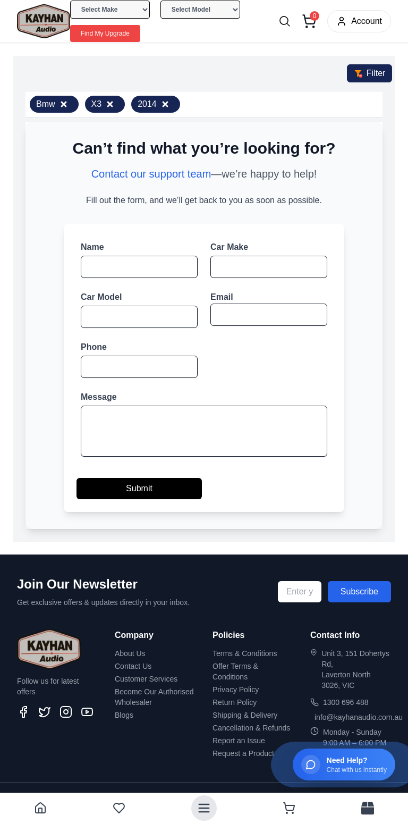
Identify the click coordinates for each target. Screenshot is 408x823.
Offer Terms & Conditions (235, 671)
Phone (94, 346)
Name (92, 246)
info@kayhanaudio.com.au (358, 717)
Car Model (101, 296)
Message (99, 396)
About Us (130, 653)
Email (221, 296)
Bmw (52, 103)
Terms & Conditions (244, 653)
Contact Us (133, 666)
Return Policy (234, 702)
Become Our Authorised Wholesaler (154, 697)
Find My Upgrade (105, 33)
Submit (139, 488)
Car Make (229, 246)
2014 (153, 103)
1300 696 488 (346, 702)
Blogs (124, 715)
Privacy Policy (235, 689)
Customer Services (146, 679)
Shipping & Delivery (244, 715)
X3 (103, 103)
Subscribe (359, 591)
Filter (370, 73)
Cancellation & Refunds (251, 728)
